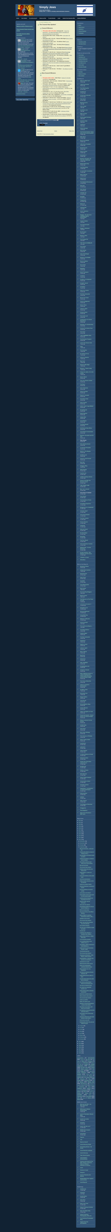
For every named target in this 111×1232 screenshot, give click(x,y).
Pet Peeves (92, 1085)
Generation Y (83, 155)
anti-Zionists (91, 1057)
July (81, 1027)
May (81, 1031)
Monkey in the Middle (85, 257)
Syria (91, 1094)
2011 (80, 1041)
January (82, 1039)
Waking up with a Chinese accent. (25, 26)
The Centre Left (84, 316)
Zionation (82, 1122)
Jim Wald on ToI (82, 62)
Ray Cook (82, 361)
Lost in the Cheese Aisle (86, 342)
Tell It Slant (83, 728)
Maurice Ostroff (84, 1142)
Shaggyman (83, 808)
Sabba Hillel (83, 417)
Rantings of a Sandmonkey (86, 324)
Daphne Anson (83, 644)
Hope (93, 1077)
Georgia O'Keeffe (82, 66)
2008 (80, 1047)
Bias (83, 1061)
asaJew (82, 1059)
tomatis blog (83, 725)
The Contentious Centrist (86, 543)
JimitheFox (81, 29)
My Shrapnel (83, 232)
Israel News (83, 1133)
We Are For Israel (84, 297)
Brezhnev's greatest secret (86, 993)
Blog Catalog (81, 75)
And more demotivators (85, 879)
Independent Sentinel (85, 570)
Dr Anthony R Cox (84, 353)
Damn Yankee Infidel (85, 739)
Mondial (91, 1083)
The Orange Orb (84, 239)
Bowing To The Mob (66, 77)
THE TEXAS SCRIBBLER (86, 243)
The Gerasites (83, 350)
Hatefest (79, 1077)
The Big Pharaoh (84, 424)
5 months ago (27, 47)
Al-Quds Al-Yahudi (84, 669)
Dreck (93, 1067)
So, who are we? (33, 18)
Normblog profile (82, 41)
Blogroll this (79, 1062)
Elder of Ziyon (83, 113)
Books (93, 1062)
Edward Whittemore (83, 59)
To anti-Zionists (51, 18)
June (81, 1029)
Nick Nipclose (83, 773)
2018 (80, 828)
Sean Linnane (83, 402)
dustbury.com (83, 455)
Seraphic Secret (84, 283)
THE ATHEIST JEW (84, 485)
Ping (27, 99)
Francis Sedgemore (85, 301)
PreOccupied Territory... (86, 117)
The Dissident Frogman (85, 339)
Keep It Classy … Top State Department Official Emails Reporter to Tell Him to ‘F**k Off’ (57, 49)
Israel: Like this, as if (85, 1126)
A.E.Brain (82, 275)
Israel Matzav (83, 420)
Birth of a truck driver (84, 909)
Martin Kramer (83, 595)
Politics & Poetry (84, 770)
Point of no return (84, 290)
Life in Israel (83, 106)
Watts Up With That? (85, 80)
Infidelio (82, 797)
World (90, 1097)
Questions (84, 1090)
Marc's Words (83, 651)
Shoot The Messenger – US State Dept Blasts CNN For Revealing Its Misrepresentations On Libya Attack (56, 32)
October (82, 845)
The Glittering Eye (84, 88)
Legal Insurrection (84, 84)
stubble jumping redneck (86, 476)
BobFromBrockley (84, 163)
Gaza (90, 1071)
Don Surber (83, 264)
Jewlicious (82, 124)
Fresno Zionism (84, 522)
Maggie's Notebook (84, 228)
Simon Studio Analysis (85, 777)
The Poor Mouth (84, 540)
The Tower (82, 331)
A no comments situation (85, 939)
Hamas (91, 1075)
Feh (93, 1069)
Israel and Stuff (84, 622)
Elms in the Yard (84, 1203)
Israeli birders (83, 1196)
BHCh (22, 83)
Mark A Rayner (83, 174)
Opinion (83, 1085)
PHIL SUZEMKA (84, 662)
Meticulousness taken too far (86, 963)
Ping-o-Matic (19, 99)
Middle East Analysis (85, 1130)
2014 (80, 835)
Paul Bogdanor (83, 810)
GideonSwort (81, 27)
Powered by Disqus (21, 93)
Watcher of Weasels (85, 618)
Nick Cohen (81, 55)
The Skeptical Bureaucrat (86, 182)
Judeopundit (83, 207)
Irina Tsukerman (84, 388)
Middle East (91, 1082)
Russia (79, 1093)
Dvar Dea (82, 185)
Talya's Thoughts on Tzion (86, 711)
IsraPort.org (83, 1189)
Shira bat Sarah (84, 529)
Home (17, 18)
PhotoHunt (82, 1086)
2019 (80, 826)
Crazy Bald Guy (84, 615)
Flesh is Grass (83, 151)
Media (82, 1082)
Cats (80, 1064)
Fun (82, 1071)
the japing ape (83, 409)
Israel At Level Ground (85, 458)
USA (84, 1097)
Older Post (71, 131)
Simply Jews (47, 7)
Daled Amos (83, 178)
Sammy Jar (23, 39)
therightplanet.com (84, 666)
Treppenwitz (83, 200)
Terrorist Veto (69, 81)
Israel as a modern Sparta (85, 884)
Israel (79, 1080)
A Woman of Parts (65, 111)
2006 (80, 1051)
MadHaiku (82, 268)
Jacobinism (83, 743)
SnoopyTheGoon (82, 31)
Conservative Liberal (85, 781)
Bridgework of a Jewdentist (86, 507)
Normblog (82, 536)
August (81, 1025)
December (82, 841)
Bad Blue (81, 71)
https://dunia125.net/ (25, 50)
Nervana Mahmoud (84, 611)
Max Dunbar (83, 588)
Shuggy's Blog (83, 465)
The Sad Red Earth (84, 224)
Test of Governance (47, 67)
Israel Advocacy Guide (85, 1144)
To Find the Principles (85, 447)
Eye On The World (84, 140)
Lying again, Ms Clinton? (85, 892)
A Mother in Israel (84, 557)
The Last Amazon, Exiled (86, 380)
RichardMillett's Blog (85, 704)
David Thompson (84, 272)
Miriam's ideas (83, 235)
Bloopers (86, 1062)
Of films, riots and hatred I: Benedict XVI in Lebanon (54, 115)
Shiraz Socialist (84, 391)
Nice (78, 1085)
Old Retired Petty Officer (86, 428)
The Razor (82, 384)
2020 (80, 824)
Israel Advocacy (84, 1153)
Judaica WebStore (81, 18)
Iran (90, 1078)
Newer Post (39, 131)
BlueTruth (82, 655)
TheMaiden (81, 33)
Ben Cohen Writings (85, 732)
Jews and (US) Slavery (85, 904)
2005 (80, 1053)
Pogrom (82, 1137)
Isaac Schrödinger (84, 253)
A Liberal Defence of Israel (86, 754)
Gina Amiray (24, 60)
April (81, 1033)
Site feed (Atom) (82, 43)
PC (87, 1085)
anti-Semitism (81, 1057)
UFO (78, 1097)
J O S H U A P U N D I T (85, 604)
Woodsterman (83, 573)
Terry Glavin (83, 496)
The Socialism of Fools (85, 500)
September (82, 847)
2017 (80, 830)
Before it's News (82, 73)
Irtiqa (81, 346)
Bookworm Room (84, 566)
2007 (80, 1049)
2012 (80, 839)
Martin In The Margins (85, 451)
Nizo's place (81, 64)
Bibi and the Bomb (84, 865)
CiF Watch (82, 286)
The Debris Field (84, 398)
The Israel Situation (85, 514)
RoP (85, 1091)
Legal (59, 18)
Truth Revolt (83, 700)
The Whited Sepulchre (85, 503)
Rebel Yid (82, 203)
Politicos (80, 1088)
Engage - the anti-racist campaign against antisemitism (85, 216)
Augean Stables (84, 221)
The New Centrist (84, 518)
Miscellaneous (84, 1083)
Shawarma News (84, 757)
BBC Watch (83, 136)
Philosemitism (83, 793)
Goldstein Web (83, 121)
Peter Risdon (83, 440)
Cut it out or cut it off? (84, 1020)
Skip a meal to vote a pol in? (86, 995)
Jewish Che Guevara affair (69, 18)
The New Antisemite (85, 294)
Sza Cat (22, 49)
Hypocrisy (83, 1078)
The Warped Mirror (84, 629)
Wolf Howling (83, 469)
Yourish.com (83, 473)
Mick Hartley (83, 250)
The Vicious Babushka (85, 681)
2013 (80, 837)
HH (84, 1077)
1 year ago (27, 81)
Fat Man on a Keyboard (85, 279)
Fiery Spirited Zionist (85, 444)
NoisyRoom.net (84, 607)
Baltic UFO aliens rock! (85, 1001)
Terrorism (80, 1096)
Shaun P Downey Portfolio (86, 1207)
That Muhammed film (84, 951)
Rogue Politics (83, 697)
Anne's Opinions (84, 211)
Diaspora (82, 1172)
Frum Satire (83, 246)
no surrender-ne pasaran (86, 171)
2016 (80, 832)
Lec (93, 1080)
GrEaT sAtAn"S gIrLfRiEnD (86, 406)
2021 (80, 822)
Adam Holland (83, 750)
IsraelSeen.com (84, 110)
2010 (80, 1043)
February (82, 1037)
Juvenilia (86, 1080)
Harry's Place (83, 305)
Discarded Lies (83, 693)
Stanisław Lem (82, 57)
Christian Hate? (84, 511)
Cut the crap (84, 1067)
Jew (81, 1139)
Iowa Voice (82, 1199)
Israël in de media (84, 1119)
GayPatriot (82, 640)
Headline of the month (85, 918)
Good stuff (89, 1074)
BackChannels (83, 147)
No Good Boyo (83, 532)
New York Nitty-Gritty (85, 1210)
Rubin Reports (83, 413)
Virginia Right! (83, 633)
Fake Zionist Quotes (85, 1155)
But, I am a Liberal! (84, 489)
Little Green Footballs (85, 144)
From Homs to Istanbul (85, 492)
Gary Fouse (83, 577)
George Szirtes (83, 312)
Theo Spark (83, 99)
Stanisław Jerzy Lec (83, 61)
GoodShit (82, 581)
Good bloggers (82, 1072)
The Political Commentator (86, 431)
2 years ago (25, 91)
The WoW (45, 123)
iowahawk (82, 525)
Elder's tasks (85, 1069)
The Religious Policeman (86, 804)
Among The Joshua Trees (86, 328)
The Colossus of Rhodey (86, 736)
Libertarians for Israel (84, 961)
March (81, 1035)
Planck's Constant (84, 395)
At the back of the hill (85, 95)
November (82, 843)
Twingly (24, 99)
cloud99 (23, 69)
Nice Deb (82, 462)
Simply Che (89, 1093)
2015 (80, 833)
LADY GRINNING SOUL (85, 335)
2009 (80, 1045)
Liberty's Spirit (83, 308)
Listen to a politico (84, 999)
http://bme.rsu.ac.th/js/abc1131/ (25, 65)
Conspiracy (91, 1065)
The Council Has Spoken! (47, 24)
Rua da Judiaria (84, 261)
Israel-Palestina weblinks (86, 1150)
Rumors (91, 1091)
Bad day (88, 1059)
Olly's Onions (83, 800)
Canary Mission (84, 707)
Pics (90, 1086)
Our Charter (24, 18)
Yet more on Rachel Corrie (86, 985)
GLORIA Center (84, 689)
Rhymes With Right (84, 364)
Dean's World (83, 377)
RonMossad (83, 766)
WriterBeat (82, 559)
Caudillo (86, 1064)
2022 (80, 820)
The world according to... (86, 626)
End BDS (82, 196)
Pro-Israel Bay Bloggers (86, 592)
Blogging (90, 1061)
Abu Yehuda (83, 189)
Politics (89, 1088)
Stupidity (80, 1094)
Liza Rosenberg (84, 167)
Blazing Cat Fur (84, 102)
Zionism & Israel (84, 1170)
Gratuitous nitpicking (82, 1075)
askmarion (82, 747)
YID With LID (83, 192)
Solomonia (82, 659)
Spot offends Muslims (84, 925)
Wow (78, 1099)
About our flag (42, 18)
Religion (79, 1091)
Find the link (82, 930)
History (88, 1077)
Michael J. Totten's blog (86, 368)
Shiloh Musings (84, 128)
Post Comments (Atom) (48, 134)
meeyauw (82, 1192)
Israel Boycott (83, 1182)
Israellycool (83, 91)
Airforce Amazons (84, 357)
